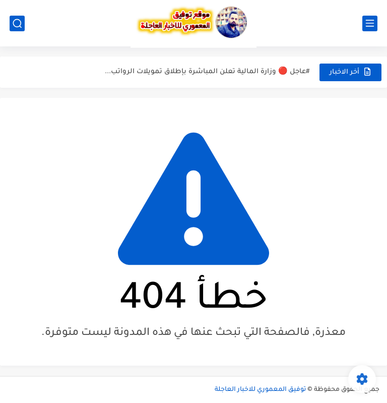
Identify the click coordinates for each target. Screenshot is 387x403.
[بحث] (17, 23)
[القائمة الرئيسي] (369, 23)
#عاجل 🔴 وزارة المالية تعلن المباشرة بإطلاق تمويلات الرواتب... (207, 72)
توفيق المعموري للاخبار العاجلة (260, 389)
